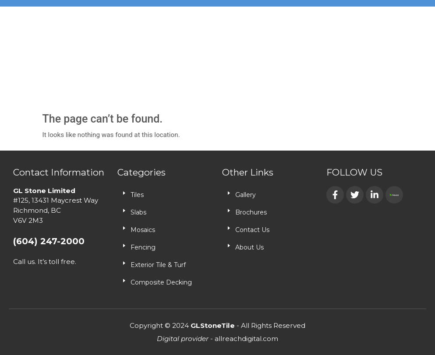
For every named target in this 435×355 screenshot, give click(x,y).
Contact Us (252, 230)
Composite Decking (161, 282)
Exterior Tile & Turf (158, 265)
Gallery (245, 195)
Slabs (138, 212)
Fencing (143, 247)
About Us (249, 247)
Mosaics (143, 230)
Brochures (251, 212)
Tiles (137, 195)
